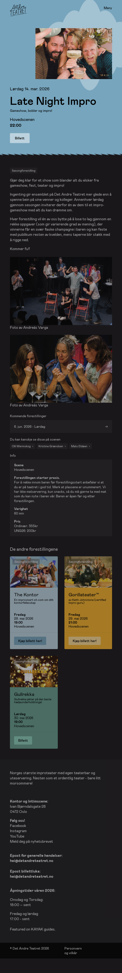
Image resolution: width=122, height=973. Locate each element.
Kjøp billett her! (30, 653)
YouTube (17, 847)
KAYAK (37, 941)
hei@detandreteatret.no (31, 872)
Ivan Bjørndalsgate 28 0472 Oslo (29, 817)
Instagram (18, 842)
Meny (108, 8)
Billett (20, 138)
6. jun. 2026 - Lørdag (29, 438)
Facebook (18, 837)
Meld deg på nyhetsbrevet (31, 853)
